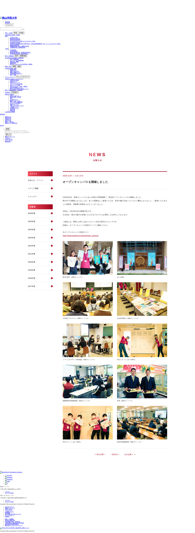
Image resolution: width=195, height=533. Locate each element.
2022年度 (31, 246)
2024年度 (31, 230)
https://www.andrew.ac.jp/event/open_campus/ (80, 236)
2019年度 (31, 270)
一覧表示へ (114, 454)
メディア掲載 (33, 188)
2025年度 (31, 221)
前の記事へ (101, 454)
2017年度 (31, 286)
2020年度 (31, 262)
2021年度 (31, 254)
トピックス (32, 196)
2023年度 (31, 238)
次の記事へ (128, 454)
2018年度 (31, 278)
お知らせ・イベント (36, 180)
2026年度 (31, 213)
